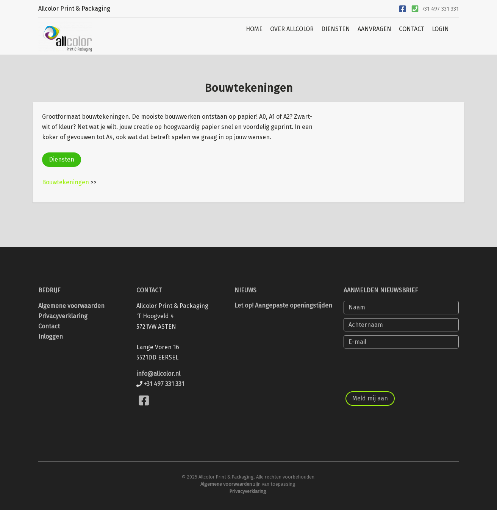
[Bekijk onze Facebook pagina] (143, 409)
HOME (254, 29)
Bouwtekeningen (65, 182)
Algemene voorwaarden (71, 305)
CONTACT (411, 29)
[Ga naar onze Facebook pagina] (402, 8)
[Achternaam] (401, 324)
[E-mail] (401, 341)
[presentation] (401, 367)
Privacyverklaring (63, 316)
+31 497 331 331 (440, 9)
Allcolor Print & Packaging (74, 8)
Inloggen (50, 336)
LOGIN (440, 29)
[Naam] (401, 307)
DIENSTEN (335, 29)
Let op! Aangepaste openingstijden (283, 305)
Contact (49, 326)
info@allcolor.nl (158, 373)
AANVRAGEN (374, 29)
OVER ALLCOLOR (292, 29)
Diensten (61, 159)
